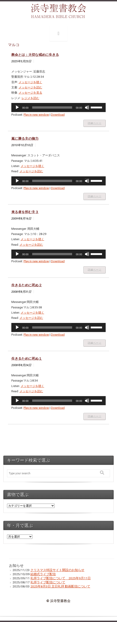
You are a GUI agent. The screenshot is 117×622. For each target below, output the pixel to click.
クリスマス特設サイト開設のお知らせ (57, 570)
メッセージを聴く (30, 82)
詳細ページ (94, 123)
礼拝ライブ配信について (47, 582)
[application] (58, 107)
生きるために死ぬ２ (26, 285)
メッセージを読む (30, 87)
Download (58, 114)
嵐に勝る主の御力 (25, 139)
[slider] (52, 107)
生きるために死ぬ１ (26, 359)
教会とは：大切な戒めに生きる (35, 55)
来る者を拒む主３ (25, 212)
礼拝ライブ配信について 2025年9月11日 (60, 578)
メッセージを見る (30, 92)
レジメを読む (30, 98)
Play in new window (36, 114)
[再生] (17, 107)
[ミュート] (87, 107)
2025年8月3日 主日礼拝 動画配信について (60, 586)
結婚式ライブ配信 (43, 574)
